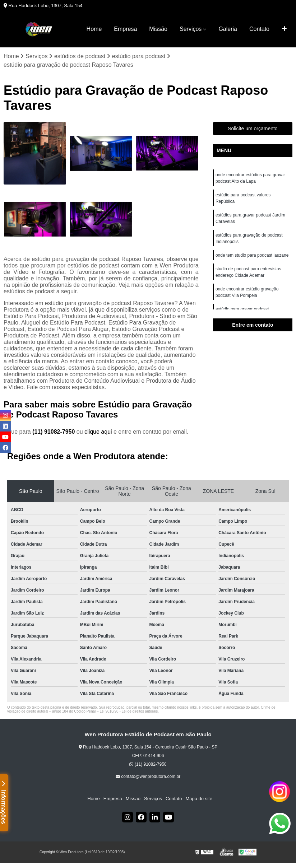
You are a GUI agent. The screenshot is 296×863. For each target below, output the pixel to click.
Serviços (191, 29)
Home (94, 29)
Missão (158, 29)
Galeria (227, 29)
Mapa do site (198, 798)
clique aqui (98, 432)
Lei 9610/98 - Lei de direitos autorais (129, 711)
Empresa (125, 29)
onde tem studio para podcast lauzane (252, 255)
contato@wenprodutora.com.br (148, 776)
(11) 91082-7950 (54, 432)
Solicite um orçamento (253, 128)
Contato (259, 29)
